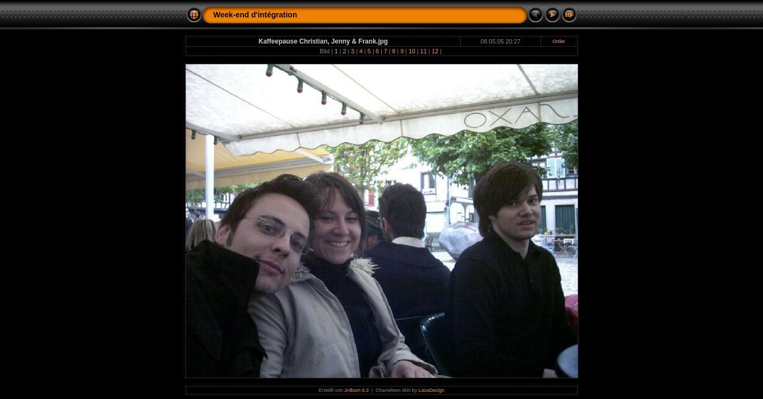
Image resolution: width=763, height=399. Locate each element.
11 (423, 51)
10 (411, 51)
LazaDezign (431, 390)
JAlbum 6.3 (356, 390)
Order (559, 41)
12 (435, 51)
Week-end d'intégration (255, 14)
